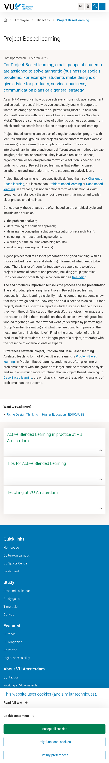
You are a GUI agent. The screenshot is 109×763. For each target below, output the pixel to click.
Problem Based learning (65, 184)
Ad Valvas (10, 650)
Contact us (11, 677)
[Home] (5, 20)
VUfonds (10, 634)
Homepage (11, 547)
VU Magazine (13, 642)
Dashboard (11, 571)
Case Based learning (18, 377)
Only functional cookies (54, 742)
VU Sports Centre (15, 563)
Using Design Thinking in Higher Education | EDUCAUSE (45, 414)
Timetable (10, 606)
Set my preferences (54, 755)
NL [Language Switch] (81, 6)
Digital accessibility (17, 658)
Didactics (43, 20)
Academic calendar (17, 591)
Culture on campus (17, 555)
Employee (22, 20)
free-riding (79, 277)
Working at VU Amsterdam (22, 685)
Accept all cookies (54, 729)
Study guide (12, 599)
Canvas (9, 614)
